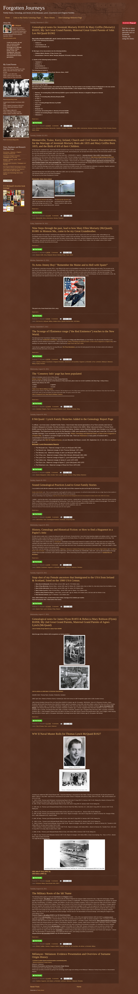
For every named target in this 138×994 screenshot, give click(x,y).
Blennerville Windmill (40, 199)
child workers (39, 519)
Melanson (110, 361)
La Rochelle (88, 361)
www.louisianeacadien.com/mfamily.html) (55, 960)
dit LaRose (81, 946)
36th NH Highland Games (53, 440)
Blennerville (52, 128)
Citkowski (69, 128)
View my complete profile (9, 38)
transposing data (70, 519)
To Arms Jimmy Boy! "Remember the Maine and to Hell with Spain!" (70, 264)
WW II (57, 883)
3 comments (55, 359)
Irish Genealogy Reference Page (70, 18)
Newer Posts (34, 987)
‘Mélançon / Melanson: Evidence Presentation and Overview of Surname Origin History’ (83, 549)
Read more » (35, 119)
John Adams (50, 981)
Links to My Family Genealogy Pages (27, 18)
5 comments (55, 215)
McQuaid (90, 128)
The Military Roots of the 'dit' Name (51, 893)
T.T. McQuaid (17, 25)
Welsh (37, 130)
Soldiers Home (57, 321)
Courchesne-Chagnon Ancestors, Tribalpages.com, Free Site (11, 156)
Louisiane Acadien (37, 960)
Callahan (58, 128)
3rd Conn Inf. (39, 321)
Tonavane (60, 218)
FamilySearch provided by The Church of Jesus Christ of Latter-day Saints (13, 169)
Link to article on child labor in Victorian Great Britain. (47, 691)
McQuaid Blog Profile (11, 99)
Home (7, 18)
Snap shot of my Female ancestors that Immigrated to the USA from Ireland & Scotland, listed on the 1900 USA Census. (73, 579)
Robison (58, 609)
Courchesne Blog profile (12, 139)
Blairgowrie (43, 475)
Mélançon (104, 361)
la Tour (93, 361)
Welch (33, 130)
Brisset (38, 946)
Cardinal (43, 361)
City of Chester (40, 726)
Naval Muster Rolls (50, 883)
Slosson (114, 128)
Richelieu (42, 363)
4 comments (55, 565)
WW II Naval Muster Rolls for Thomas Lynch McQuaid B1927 (66, 733)
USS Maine (77, 321)
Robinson (54, 726)
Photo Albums (50, 18)
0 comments (55, 252)
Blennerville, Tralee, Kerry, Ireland (42, 179)
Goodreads (62, 519)
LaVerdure (98, 361)
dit (69, 946)
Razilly (38, 363)
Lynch (64, 409)
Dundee (53, 475)
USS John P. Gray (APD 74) (41, 871)
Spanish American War (67, 321)
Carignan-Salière (54, 946)
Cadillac (42, 946)
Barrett (38, 255)
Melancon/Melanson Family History (42, 962)
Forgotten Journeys (24, 8)
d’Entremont (68, 361)
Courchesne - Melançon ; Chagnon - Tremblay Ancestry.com (12, 152)
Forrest (74, 128)
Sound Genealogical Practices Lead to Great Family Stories (64, 484)
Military (50, 321)
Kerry (44, 218)
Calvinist (38, 361)
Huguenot (81, 361)
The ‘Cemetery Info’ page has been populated (57, 373)
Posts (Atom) (40, 990)
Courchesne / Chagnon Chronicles (55, 361)
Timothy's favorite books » (21, 213)
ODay (78, 409)
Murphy (100, 128)
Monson (55, 255)
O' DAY (104, 128)
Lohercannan (84, 128)
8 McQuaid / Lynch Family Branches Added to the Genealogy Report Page (72, 419)
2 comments (55, 125)
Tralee (67, 255)
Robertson (83, 475)
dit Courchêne (75, 361)
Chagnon (44, 409)
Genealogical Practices (57, 409)
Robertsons (83, 435)
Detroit (66, 946)
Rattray (78, 475)
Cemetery (63, 128)
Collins (48, 475)
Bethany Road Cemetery (39, 72)
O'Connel (109, 128)
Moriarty (95, 128)
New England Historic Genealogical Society (14, 167)
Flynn (48, 409)
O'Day (63, 255)
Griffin (78, 128)
